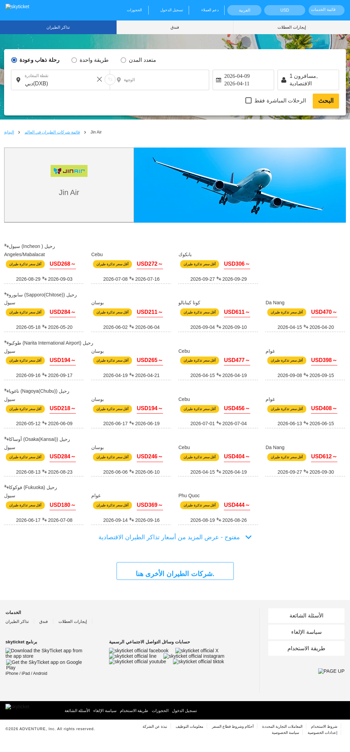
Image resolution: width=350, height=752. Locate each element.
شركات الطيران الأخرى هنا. (175, 573)
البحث (326, 100)
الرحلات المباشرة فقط (280, 100)
